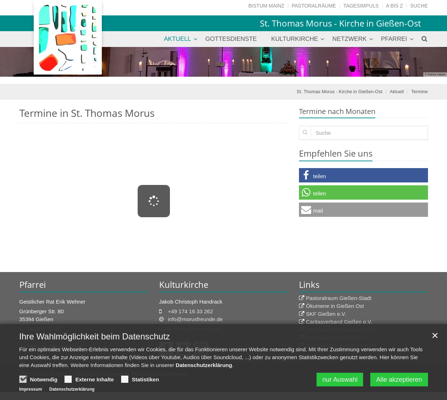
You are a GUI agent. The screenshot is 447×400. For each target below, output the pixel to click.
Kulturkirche (294, 38)
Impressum (30, 391)
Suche (419, 6)
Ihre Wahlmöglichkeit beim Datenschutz (94, 338)
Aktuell (177, 38)
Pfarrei (394, 38)
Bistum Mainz (266, 6)
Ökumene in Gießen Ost (335, 306)
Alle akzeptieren (399, 381)
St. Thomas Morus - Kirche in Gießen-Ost (339, 91)
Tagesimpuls (361, 6)
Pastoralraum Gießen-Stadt (339, 298)
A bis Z (394, 6)
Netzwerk (349, 38)
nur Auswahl (339, 381)
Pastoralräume (313, 6)
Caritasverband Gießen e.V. (339, 322)
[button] (363, 175)
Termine (419, 91)
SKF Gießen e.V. (326, 314)
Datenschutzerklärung (204, 367)
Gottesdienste (231, 38)
